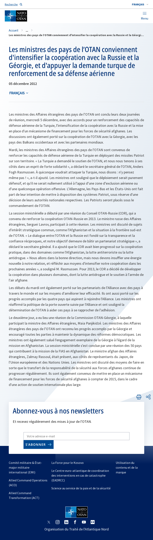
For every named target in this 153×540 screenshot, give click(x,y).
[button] (140, 4)
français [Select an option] (17, 93)
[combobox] (140, 4)
